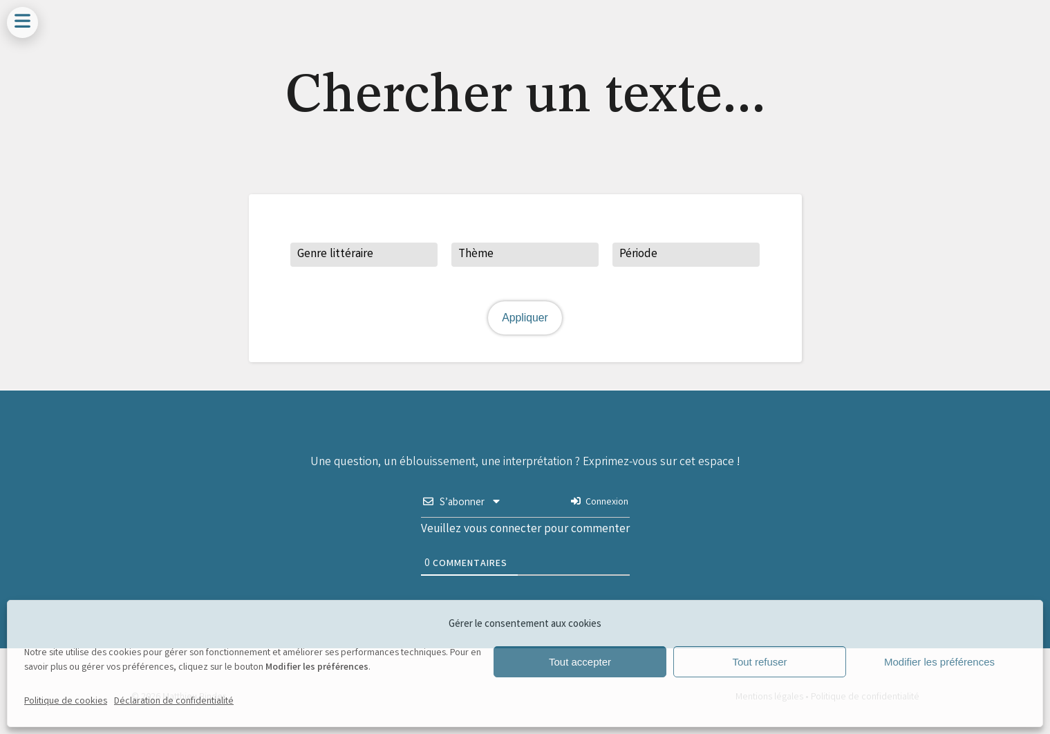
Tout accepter (580, 662)
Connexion (599, 502)
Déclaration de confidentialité (174, 701)
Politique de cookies (65, 701)
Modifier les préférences (939, 662)
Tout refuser (759, 662)
